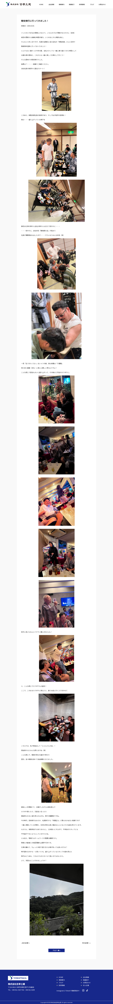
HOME (41, 4)
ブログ (92, 4)
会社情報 (51, 4)
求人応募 (85, 985)
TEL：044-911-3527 (14, 990)
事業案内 (61, 4)
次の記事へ (86, 943)
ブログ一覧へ (56, 950)
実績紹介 (72, 4)
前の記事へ (26, 943)
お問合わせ (102, 4)
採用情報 (82, 4)
